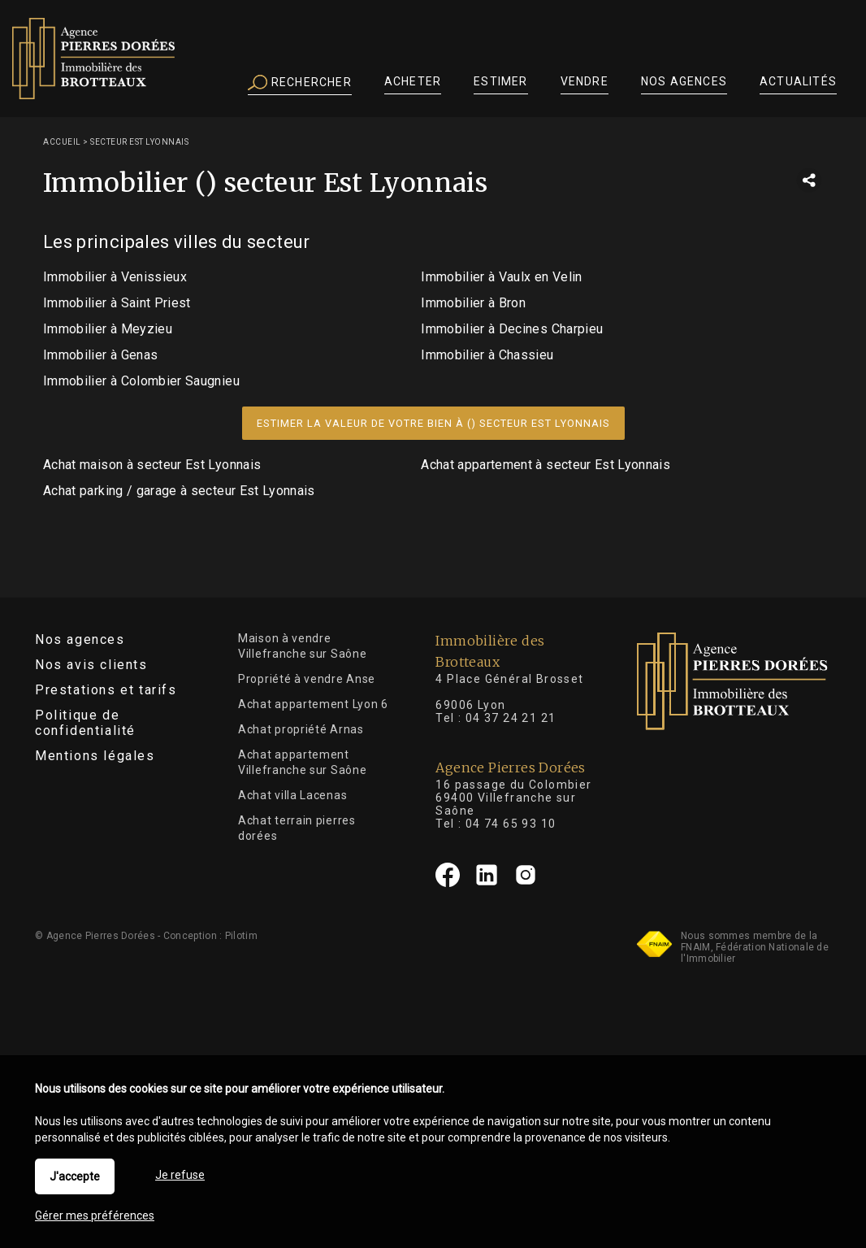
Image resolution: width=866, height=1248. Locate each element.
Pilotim (241, 935)
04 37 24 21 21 (510, 717)
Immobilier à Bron (473, 303)
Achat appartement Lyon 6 (313, 704)
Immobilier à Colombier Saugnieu (141, 381)
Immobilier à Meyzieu (107, 329)
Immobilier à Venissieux (115, 277)
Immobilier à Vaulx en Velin (501, 277)
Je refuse (180, 1174)
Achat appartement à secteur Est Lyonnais (545, 464)
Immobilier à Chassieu (487, 355)
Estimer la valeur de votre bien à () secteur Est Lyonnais (433, 423)
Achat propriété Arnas (301, 729)
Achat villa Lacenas (292, 795)
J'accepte (75, 1176)
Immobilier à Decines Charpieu (512, 329)
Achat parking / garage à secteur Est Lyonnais (179, 490)
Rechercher (300, 83)
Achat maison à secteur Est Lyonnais (152, 464)
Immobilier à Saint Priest (117, 303)
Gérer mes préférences (94, 1215)
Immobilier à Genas (100, 355)
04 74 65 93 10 (510, 823)
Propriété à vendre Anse (306, 678)
